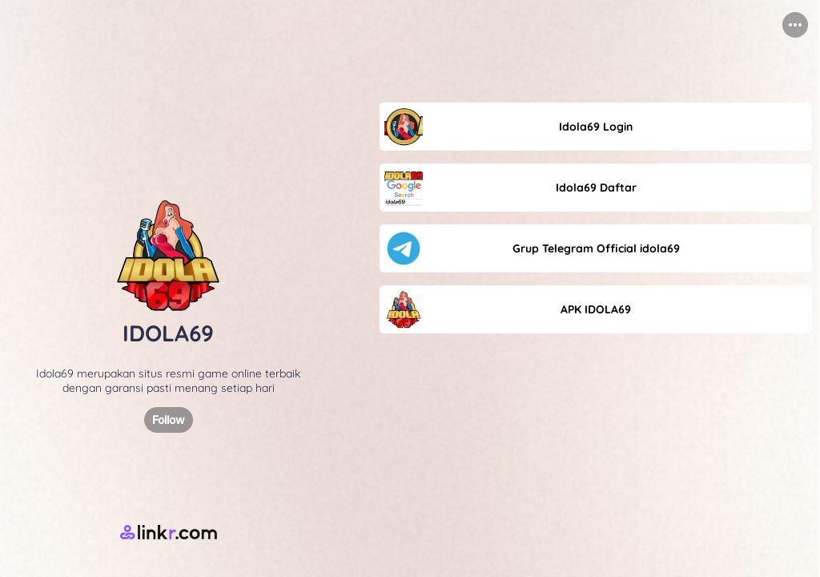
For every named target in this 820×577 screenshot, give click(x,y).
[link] (596, 126)
